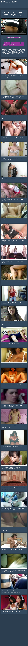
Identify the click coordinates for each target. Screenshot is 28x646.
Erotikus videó (9, 1)
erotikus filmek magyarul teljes (16, 44)
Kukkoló (7, 43)
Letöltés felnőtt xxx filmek (14, 37)
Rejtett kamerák (15, 43)
